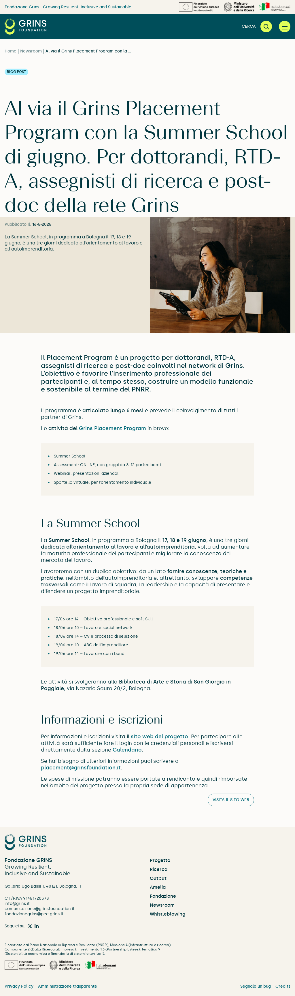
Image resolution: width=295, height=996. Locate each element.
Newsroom (31, 51)
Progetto (160, 860)
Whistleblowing (167, 914)
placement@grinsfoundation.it (81, 768)
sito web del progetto (159, 736)
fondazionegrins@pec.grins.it (34, 914)
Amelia (158, 887)
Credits (282, 986)
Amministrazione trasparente (67, 986)
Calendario (127, 750)
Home (10, 51)
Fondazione (163, 896)
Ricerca (158, 869)
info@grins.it (17, 903)
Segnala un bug (255, 986)
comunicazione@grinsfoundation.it (40, 908)
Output (158, 878)
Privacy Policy (19, 986)
